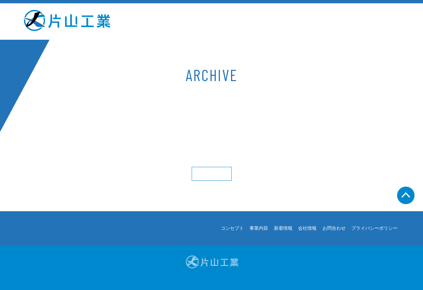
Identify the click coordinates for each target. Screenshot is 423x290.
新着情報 (262, 21)
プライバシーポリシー (374, 228)
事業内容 (218, 21)
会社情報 (307, 21)
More (211, 173)
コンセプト (170, 21)
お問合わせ (355, 21)
